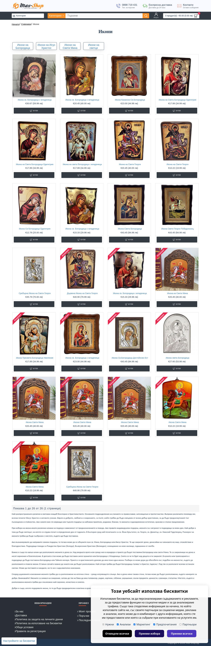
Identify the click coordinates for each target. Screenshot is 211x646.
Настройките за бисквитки (19, 640)
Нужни (108, 624)
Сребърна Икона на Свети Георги (35, 293)
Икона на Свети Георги (130, 164)
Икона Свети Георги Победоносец (177, 229)
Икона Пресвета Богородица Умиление (34, 358)
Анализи (124, 624)
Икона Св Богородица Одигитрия (34, 229)
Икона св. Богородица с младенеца (34, 100)
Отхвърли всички (117, 633)
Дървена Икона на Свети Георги (82, 293)
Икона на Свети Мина (177, 293)
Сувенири (26, 24)
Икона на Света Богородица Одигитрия (177, 100)
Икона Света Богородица (130, 229)
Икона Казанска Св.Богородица (130, 100)
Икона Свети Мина (35, 422)
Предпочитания (165, 624)
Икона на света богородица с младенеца (82, 164)
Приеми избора (149, 633)
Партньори (187, 624)
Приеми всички (182, 633)
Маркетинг (141, 624)
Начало (15, 24)
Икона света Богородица (177, 358)
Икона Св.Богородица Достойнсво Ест (130, 358)
